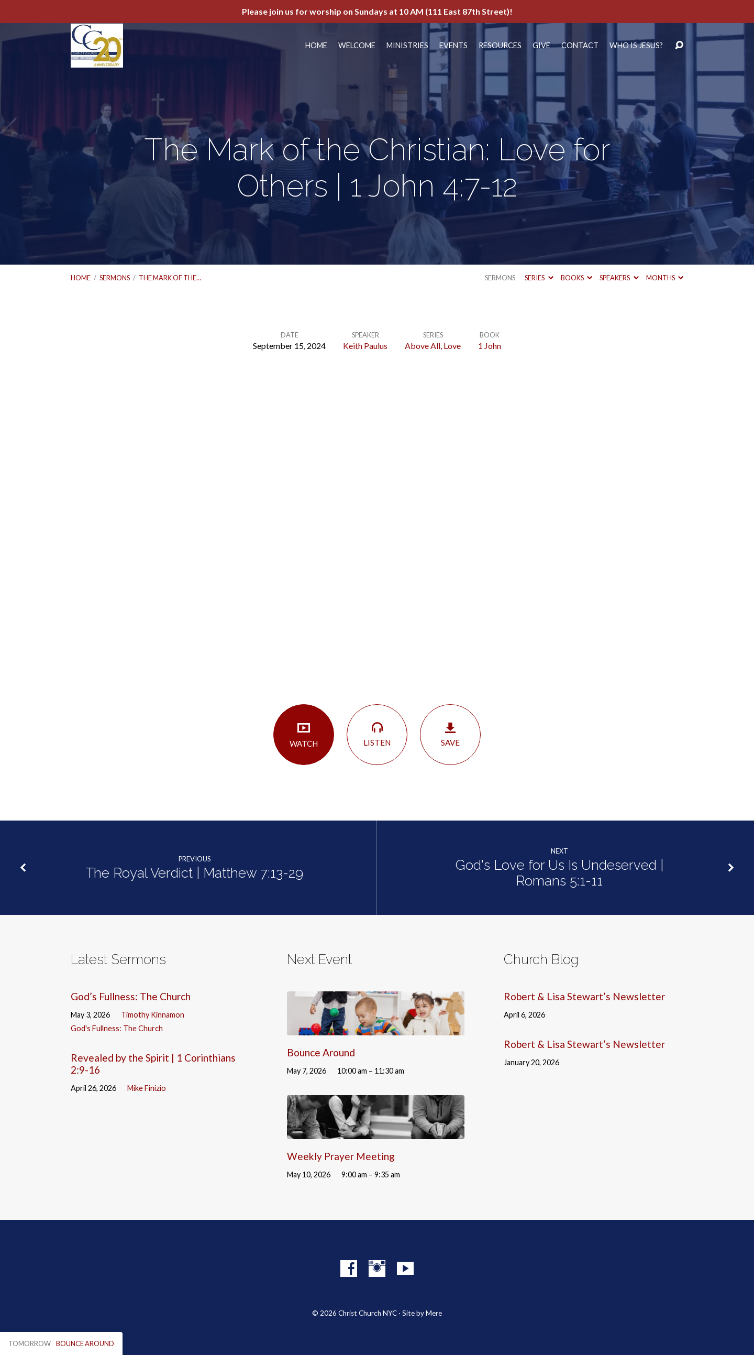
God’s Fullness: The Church (131, 996)
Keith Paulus (365, 346)
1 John (489, 346)
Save (450, 734)
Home (316, 45)
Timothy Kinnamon (152, 1014)
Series (539, 278)
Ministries (407, 45)
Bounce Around (321, 1052)
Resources (500, 45)
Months (664, 278)
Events (453, 45)
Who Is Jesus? (636, 45)
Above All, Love (433, 346)
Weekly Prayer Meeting (341, 1156)
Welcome (356, 45)
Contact (579, 45)
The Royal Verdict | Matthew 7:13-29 (194, 873)
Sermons (114, 278)
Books (576, 278)
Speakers (619, 278)
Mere (434, 1313)
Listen (377, 733)
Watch (304, 734)
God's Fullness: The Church (117, 1028)
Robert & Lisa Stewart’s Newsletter (584, 996)
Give (541, 45)
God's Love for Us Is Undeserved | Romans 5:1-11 (559, 873)
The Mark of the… (170, 278)
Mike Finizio (146, 1088)
